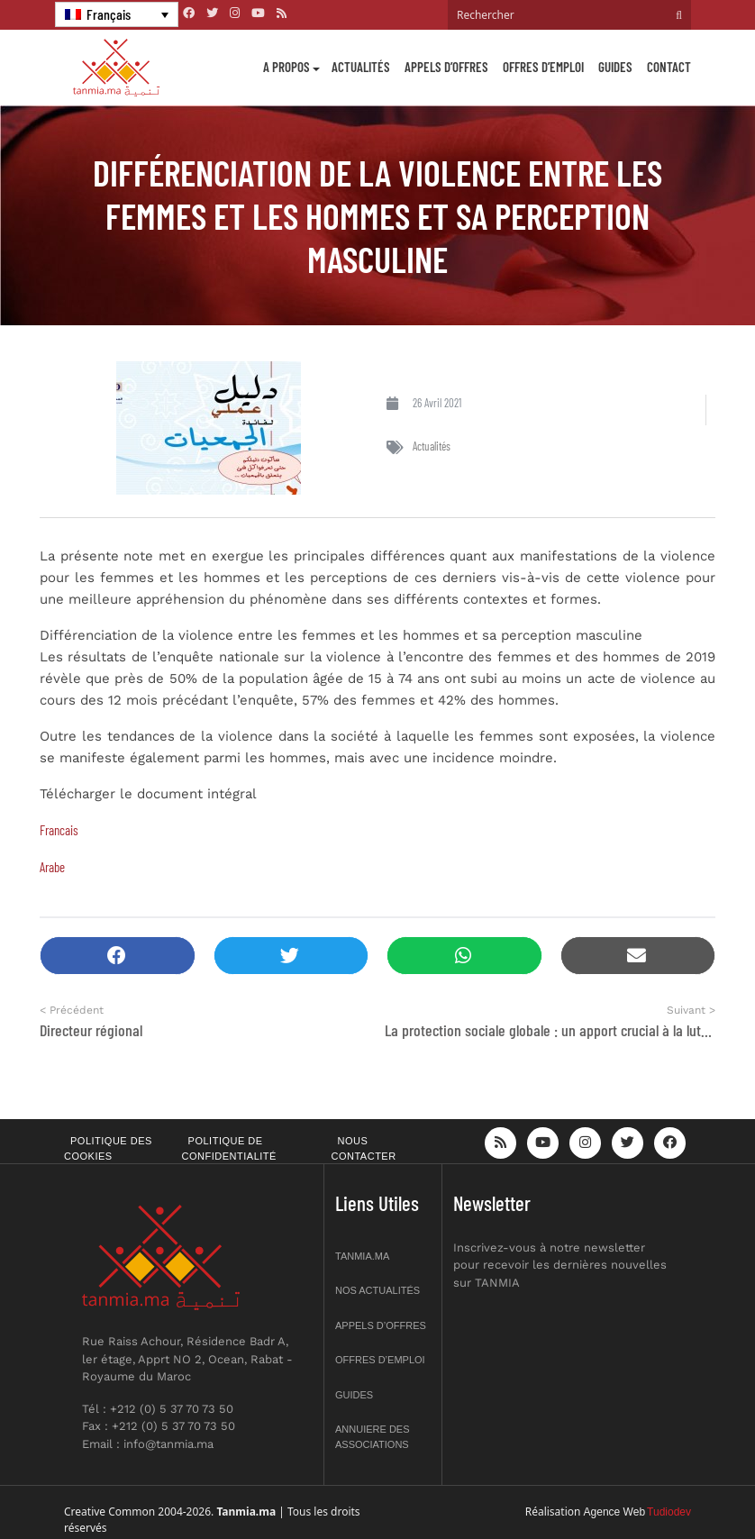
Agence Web (615, 1512)
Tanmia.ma (362, 1256)
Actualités (361, 67)
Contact (669, 67)
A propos (286, 67)
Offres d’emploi (543, 67)
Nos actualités (377, 1290)
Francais (59, 830)
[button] (118, 955)
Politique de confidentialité (229, 1148)
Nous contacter (364, 1148)
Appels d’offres (446, 67)
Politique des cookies (108, 1148)
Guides (615, 67)
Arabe (54, 867)
